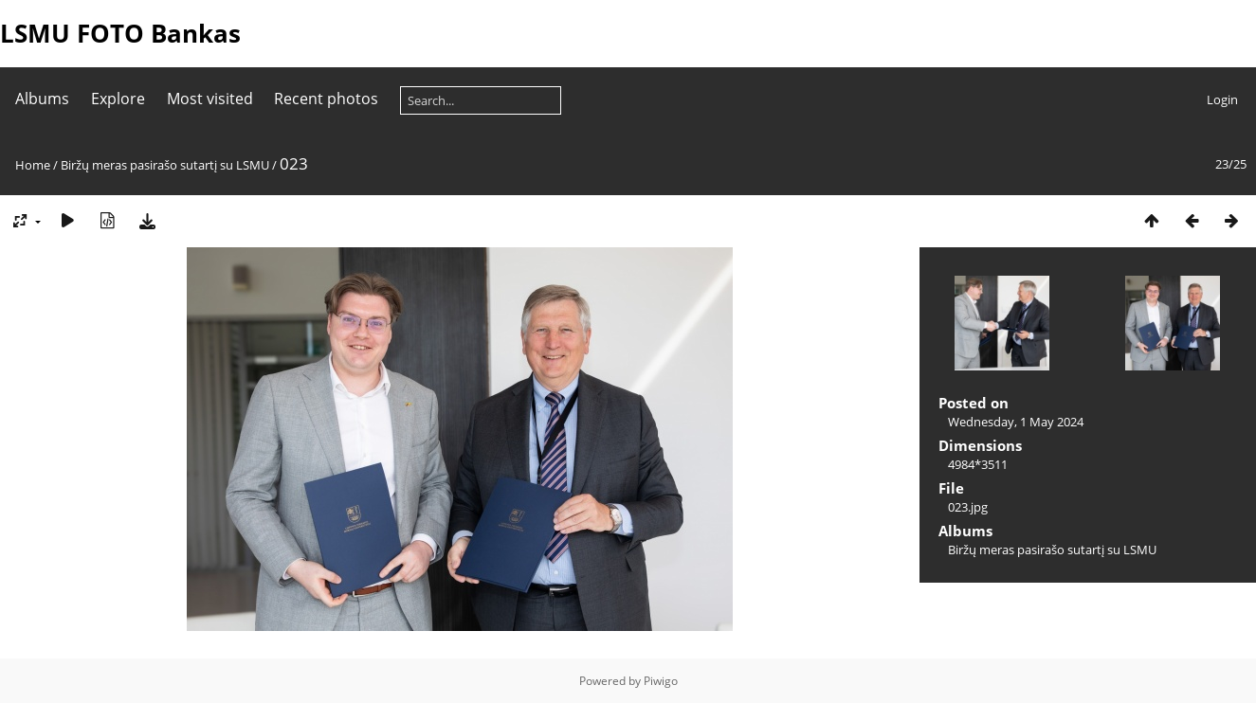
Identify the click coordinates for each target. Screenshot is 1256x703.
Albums (42, 98)
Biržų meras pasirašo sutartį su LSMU (165, 164)
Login (1222, 99)
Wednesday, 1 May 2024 (1015, 421)
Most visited (210, 98)
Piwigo (661, 681)
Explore (118, 98)
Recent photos (326, 98)
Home (32, 164)
